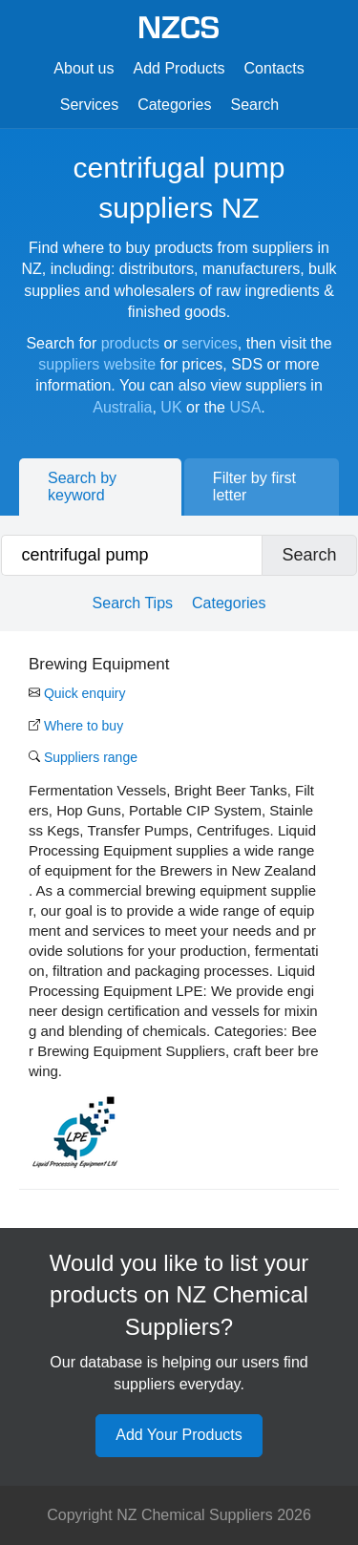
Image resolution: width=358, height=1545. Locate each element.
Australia (122, 407)
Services (89, 104)
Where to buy (76, 725)
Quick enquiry (77, 693)
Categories (174, 104)
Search (255, 104)
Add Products (178, 68)
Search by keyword (82, 486)
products (130, 343)
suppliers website (97, 364)
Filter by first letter (254, 486)
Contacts (274, 68)
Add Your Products (179, 1435)
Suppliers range (83, 757)
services (209, 343)
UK (170, 407)
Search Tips (133, 603)
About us (83, 68)
